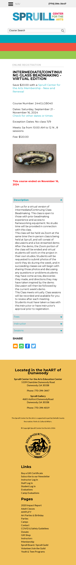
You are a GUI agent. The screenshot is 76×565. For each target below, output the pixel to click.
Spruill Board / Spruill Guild (34, 544)
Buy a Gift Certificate (32, 473)
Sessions (18, 330)
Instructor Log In (29, 479)
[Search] (62, 30)
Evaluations (27, 489)
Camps (24, 521)
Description (21, 200)
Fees (16, 316)
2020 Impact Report (31, 505)
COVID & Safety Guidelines (35, 528)
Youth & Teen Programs (33, 551)
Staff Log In (27, 483)
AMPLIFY (26, 511)
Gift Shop (26, 535)
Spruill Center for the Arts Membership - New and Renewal (36, 88)
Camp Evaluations (30, 492)
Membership (27, 541)
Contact (25, 525)
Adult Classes (28, 508)
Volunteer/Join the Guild (33, 548)
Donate (25, 531)
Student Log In (28, 486)
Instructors (26, 538)
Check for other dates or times (33, 115)
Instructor (20, 323)
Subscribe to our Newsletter (35, 476)
